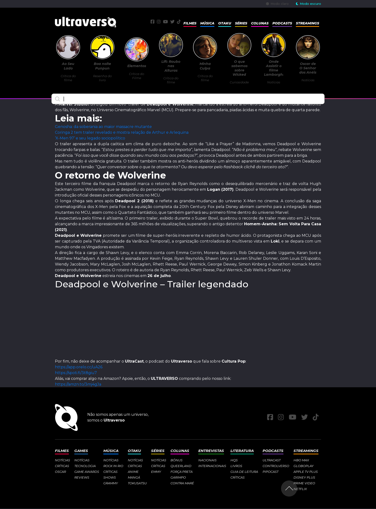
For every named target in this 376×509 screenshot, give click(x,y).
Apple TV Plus (306, 472)
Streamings (307, 23)
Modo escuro (308, 4)
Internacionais (212, 466)
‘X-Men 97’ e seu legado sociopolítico (90, 138)
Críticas (62, 466)
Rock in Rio (113, 466)
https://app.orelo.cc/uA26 (78, 367)
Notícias (62, 461)
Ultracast (272, 461)
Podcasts (282, 23)
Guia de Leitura (244, 472)
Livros (236, 466)
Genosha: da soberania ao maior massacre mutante (103, 127)
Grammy (110, 484)
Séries (241, 23)
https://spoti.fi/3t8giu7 (76, 373)
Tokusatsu (137, 484)
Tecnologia (85, 466)
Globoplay (304, 466)
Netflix (300, 489)
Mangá (134, 478)
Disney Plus (304, 478)
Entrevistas (211, 451)
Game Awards (86, 472)
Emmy (156, 472)
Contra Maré (182, 484)
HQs (234, 461)
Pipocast (270, 472)
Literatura (242, 451)
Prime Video (304, 484)
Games (81, 451)
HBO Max (301, 461)
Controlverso (276, 466)
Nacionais (207, 461)
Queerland (180, 466)
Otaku (224, 23)
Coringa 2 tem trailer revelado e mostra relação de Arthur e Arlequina (121, 133)
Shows (109, 478)
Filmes (189, 23)
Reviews (81, 478)
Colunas (260, 23)
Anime (133, 472)
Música (207, 23)
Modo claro (277, 4)
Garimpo (178, 478)
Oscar (60, 472)
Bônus (176, 461)
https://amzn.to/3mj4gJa (78, 384)
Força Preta (181, 472)
